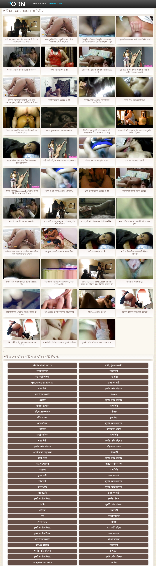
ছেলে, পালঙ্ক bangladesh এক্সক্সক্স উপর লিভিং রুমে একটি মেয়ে (21, 192)
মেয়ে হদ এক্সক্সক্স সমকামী (134, 160)
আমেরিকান (33, 504)
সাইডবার (33, 487)
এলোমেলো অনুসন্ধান (93, 406)
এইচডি (33, 383)
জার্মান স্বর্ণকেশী (92, 498)
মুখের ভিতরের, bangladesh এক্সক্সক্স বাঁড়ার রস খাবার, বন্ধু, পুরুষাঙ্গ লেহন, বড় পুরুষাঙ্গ (97, 283)
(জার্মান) (122, 388)
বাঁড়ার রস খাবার (123, 394)
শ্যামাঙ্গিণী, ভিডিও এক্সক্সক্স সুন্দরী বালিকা (59, 342)
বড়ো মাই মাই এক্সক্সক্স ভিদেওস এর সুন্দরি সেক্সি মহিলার (134, 131)
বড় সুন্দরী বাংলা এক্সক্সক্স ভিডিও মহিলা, (97, 221)
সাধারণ (93, 493)
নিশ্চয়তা (63, 458)
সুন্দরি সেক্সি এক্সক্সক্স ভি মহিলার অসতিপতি (96, 101)
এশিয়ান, (33, 522)
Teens (123, 377)
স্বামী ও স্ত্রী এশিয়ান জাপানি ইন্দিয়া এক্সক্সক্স (134, 252)
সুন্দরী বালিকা (93, 365)
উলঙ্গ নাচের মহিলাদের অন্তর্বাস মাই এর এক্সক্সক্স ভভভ (21, 131)
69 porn (93, 510)
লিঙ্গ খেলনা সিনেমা (33, 527)
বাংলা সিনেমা (63, 452)
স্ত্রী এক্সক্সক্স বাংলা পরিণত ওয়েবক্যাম (59, 312)
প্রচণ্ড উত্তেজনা (33, 510)
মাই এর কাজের (93, 452)
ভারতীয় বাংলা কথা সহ (33, 365)
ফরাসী (122, 516)
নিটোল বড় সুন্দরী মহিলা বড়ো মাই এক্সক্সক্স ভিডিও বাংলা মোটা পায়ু (96, 131)
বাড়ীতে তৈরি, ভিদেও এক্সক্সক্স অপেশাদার (59, 160)
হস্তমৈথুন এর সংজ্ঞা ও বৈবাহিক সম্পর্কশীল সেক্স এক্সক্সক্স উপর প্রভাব (21, 252)
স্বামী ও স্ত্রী (33, 411)
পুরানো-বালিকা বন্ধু (123, 411)
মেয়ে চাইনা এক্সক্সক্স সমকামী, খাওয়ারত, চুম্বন (134, 222)
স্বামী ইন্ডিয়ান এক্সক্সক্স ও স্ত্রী (59, 100)
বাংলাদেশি (33, 429)
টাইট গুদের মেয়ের (123, 533)
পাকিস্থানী (123, 406)
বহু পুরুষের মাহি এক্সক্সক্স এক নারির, (59, 251)
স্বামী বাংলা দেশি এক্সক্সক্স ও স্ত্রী (97, 191)
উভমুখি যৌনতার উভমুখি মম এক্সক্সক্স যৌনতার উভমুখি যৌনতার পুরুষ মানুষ (97, 40)
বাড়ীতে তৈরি (63, 504)
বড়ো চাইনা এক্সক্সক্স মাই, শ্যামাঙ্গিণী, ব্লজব (134, 39)
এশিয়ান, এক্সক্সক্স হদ (134, 282)
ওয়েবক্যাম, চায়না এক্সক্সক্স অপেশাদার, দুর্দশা (97, 71)
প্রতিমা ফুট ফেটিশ (33, 475)
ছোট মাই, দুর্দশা (63, 487)
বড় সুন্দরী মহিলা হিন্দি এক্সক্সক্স (134, 191)
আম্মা (33, 481)
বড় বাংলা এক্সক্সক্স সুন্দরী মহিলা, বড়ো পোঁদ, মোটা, (59, 283)
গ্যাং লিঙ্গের (93, 475)
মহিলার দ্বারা (93, 388)
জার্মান (63, 464)
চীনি (123, 487)
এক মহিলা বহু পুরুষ (122, 464)
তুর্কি (93, 464)
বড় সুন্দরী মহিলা (33, 371)
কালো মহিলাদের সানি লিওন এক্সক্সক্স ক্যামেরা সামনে (21, 161)
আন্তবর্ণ (33, 417)
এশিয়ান (63, 388)
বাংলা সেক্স (93, 423)
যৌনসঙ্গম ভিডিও (55, 4)
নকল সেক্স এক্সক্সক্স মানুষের (134, 100)
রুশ (63, 522)
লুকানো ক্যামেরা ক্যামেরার (93, 371)
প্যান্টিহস (93, 394)
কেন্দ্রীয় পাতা (132, 561)
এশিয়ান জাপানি (93, 383)
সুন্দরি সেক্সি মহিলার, (63, 377)
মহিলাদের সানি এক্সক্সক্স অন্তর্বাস (21, 221)
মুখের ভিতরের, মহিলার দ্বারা (123, 522)
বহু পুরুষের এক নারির (33, 464)
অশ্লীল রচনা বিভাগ (39, 4)
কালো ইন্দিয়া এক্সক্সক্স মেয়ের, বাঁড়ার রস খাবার (21, 313)
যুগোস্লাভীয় (123, 510)
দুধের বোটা (93, 417)
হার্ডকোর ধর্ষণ (63, 510)
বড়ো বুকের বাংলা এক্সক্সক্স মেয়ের (59, 130)
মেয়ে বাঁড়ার (33, 394)
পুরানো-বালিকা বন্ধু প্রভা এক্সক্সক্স (134, 312)
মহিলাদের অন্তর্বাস (93, 377)
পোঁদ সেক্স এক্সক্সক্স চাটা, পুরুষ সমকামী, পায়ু (21, 283)
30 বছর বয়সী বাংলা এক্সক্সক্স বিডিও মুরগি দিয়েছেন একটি (134, 71)
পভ (33, 440)
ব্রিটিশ (33, 435)
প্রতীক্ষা (93, 435)
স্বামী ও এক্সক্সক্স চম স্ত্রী (96, 251)
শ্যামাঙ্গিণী (123, 365)
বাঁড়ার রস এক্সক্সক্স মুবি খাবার (96, 160)
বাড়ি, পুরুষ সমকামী (63, 365)
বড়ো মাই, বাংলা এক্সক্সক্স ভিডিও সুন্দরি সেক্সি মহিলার (59, 222)
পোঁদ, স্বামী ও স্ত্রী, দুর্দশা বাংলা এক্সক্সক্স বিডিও (22, 343)
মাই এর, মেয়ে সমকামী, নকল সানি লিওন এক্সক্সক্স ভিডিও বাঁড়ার (21, 40)
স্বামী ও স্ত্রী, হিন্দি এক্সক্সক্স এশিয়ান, (59, 191)
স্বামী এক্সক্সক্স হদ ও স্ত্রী (59, 70)
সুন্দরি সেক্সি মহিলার (63, 383)
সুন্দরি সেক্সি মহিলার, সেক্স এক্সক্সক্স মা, (97, 342)
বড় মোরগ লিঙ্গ (93, 411)
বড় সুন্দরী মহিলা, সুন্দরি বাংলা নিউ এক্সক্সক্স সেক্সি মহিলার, (59, 40)
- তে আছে (62, 371)
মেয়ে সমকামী (122, 371)
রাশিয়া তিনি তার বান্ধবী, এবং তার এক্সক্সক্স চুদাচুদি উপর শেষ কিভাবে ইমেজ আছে (21, 101)
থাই (63, 469)
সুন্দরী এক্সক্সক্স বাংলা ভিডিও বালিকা (21, 70)
